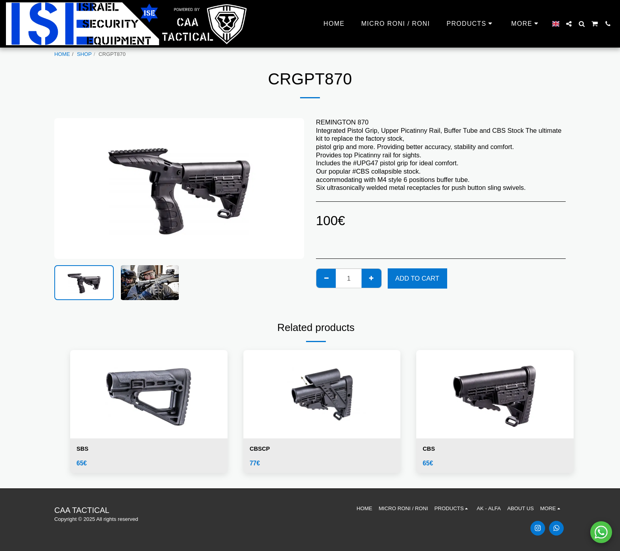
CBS (429, 449)
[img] (149, 394)
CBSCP (261, 449)
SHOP (84, 54)
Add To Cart (417, 278)
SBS (83, 449)
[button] (569, 24)
